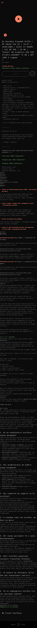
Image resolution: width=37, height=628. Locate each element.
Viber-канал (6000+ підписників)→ (13, 156)
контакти (12, 337)
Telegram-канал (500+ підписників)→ (14, 159)
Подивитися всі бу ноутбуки (9, 607)
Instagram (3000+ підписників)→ (12, 163)
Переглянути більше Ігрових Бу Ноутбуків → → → (18, 68)
